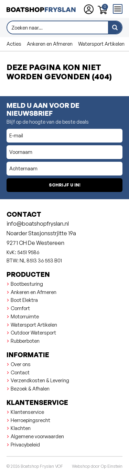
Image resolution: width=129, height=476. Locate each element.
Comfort (20, 308)
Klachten (21, 428)
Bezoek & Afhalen (30, 388)
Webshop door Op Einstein (97, 466)
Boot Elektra (24, 300)
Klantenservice (27, 412)
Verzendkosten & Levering (40, 380)
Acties (14, 44)
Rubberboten (25, 341)
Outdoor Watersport (33, 332)
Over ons (21, 364)
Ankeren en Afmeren (50, 44)
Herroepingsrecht (30, 420)
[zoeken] (115, 27)
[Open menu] (117, 9)
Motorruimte (25, 316)
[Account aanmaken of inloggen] (89, 9)
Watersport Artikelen (101, 44)
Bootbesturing (27, 284)
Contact (20, 372)
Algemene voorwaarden (37, 436)
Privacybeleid (25, 444)
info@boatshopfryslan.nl (38, 223)
